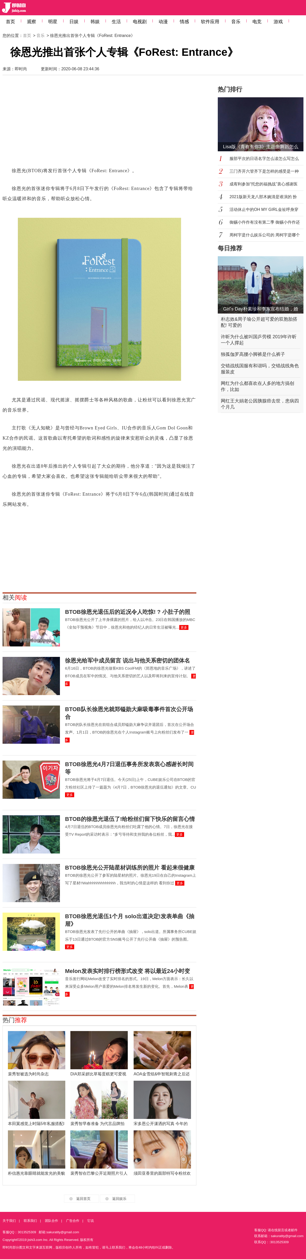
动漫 (163, 21)
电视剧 (140, 21)
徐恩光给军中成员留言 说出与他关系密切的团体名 (127, 660)
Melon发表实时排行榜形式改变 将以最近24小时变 (127, 971)
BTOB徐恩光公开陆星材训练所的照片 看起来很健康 (130, 867)
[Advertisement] (79, 123)
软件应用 (210, 21)
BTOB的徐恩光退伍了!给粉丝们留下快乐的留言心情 (130, 819)
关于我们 (9, 1221)
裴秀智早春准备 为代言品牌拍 (97, 1123)
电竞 (257, 21)
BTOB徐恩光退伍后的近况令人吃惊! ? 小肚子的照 (127, 612)
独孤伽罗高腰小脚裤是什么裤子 (253, 354)
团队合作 (51, 1221)
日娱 (74, 21)
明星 (52, 21)
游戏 (278, 21)
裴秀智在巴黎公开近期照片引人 (99, 1173)
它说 (90, 1221)
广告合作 (72, 1221)
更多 (184, 627)
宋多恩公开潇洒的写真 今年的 (161, 1123)
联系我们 (30, 1221)
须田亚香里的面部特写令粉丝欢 (162, 1173)
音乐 (235, 21)
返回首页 (83, 1199)
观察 (31, 21)
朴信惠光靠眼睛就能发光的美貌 (36, 1173)
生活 (116, 21)
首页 (10, 21)
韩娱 (95, 21)
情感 (184, 21)
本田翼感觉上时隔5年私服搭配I (36, 1123)
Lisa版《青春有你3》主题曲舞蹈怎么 (260, 146)
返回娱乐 (119, 1199)
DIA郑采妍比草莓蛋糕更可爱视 (98, 1074)
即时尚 (21, 69)
